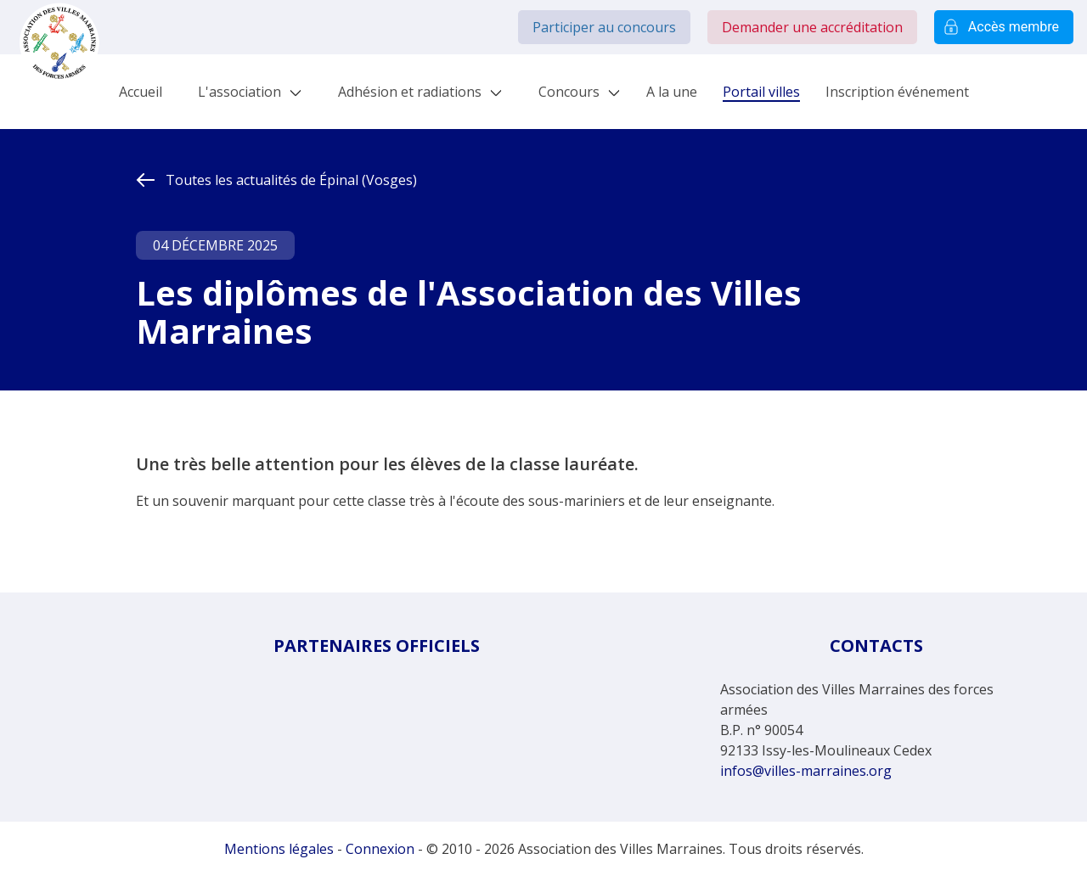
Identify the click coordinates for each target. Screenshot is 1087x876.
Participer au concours (604, 27)
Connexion (380, 849)
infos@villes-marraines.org (806, 770)
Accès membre (1004, 27)
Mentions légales (279, 849)
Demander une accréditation (812, 27)
